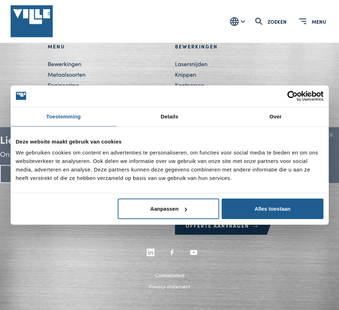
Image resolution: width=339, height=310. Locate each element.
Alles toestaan (273, 209)
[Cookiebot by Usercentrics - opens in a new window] (292, 95)
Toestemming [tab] (63, 116)
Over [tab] (275, 116)
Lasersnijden (191, 64)
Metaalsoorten (67, 74)
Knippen (185, 74)
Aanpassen (168, 209)
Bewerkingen (64, 64)
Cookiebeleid (170, 275)
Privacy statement (169, 286)
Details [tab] (170, 116)
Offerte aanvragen (223, 225)
